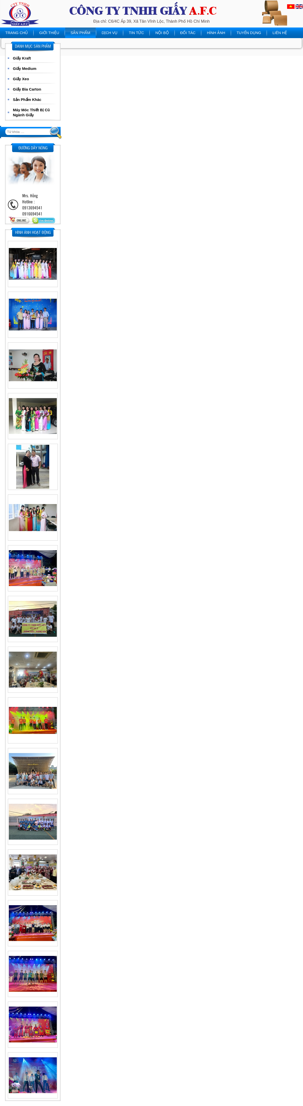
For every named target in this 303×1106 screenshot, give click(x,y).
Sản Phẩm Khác (27, 99)
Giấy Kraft (22, 58)
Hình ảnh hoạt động (33, 232)
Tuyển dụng (249, 33)
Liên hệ (279, 33)
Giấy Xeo (21, 79)
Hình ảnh (216, 33)
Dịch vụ (110, 33)
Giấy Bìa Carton (27, 89)
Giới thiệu (49, 33)
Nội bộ (162, 33)
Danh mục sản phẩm (33, 46)
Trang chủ (16, 33)
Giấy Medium (24, 68)
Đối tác (188, 33)
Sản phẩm (80, 33)
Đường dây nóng (32, 147)
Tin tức (136, 33)
